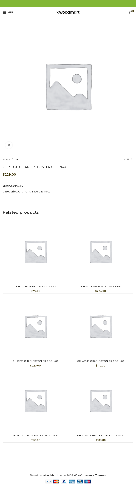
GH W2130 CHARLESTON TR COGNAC (35, 435)
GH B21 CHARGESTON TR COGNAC (35, 286)
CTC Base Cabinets (38, 191)
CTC (16, 159)
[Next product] (131, 159)
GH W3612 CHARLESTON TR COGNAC (100, 435)
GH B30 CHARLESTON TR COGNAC (101, 286)
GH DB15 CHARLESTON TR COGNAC (35, 361)
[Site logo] (68, 12)
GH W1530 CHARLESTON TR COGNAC (100, 361)
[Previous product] (124, 159)
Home (7, 159)
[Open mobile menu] (8, 12)
